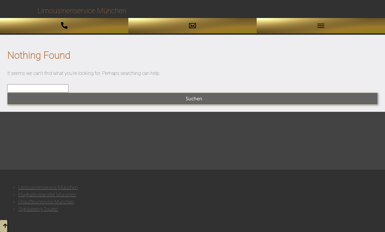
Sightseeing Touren (38, 209)
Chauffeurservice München (46, 202)
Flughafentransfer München (47, 195)
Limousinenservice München (48, 187)
